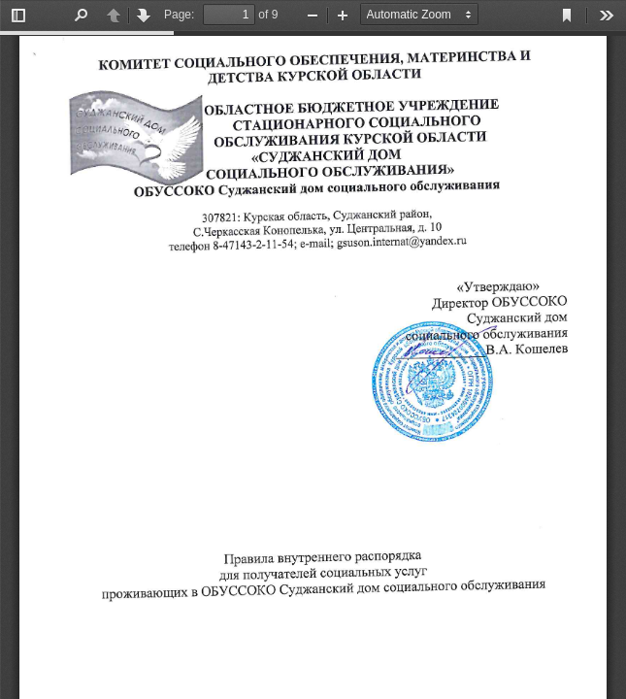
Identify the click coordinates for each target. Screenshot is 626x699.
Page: (179, 14)
